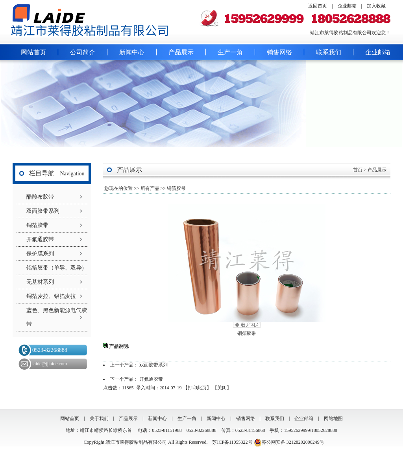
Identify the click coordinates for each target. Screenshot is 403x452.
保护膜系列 (40, 254)
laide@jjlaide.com (49, 363)
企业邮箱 (347, 6)
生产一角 (230, 52)
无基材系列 (40, 282)
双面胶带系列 (42, 211)
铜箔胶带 (37, 225)
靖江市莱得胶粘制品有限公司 (136, 442)
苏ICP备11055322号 (232, 442)
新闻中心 (131, 52)
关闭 (222, 388)
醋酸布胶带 (40, 197)
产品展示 (181, 52)
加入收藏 (376, 6)
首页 (357, 170)
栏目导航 (41, 173)
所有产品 (149, 188)
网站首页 (33, 52)
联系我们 (328, 52)
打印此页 (197, 388)
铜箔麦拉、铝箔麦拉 (51, 296)
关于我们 (99, 418)
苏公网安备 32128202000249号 (289, 442)
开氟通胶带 (40, 239)
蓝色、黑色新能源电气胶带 (56, 317)
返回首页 (317, 6)
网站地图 (333, 418)
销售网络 (279, 52)
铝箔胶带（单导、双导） (56, 268)
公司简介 (82, 52)
